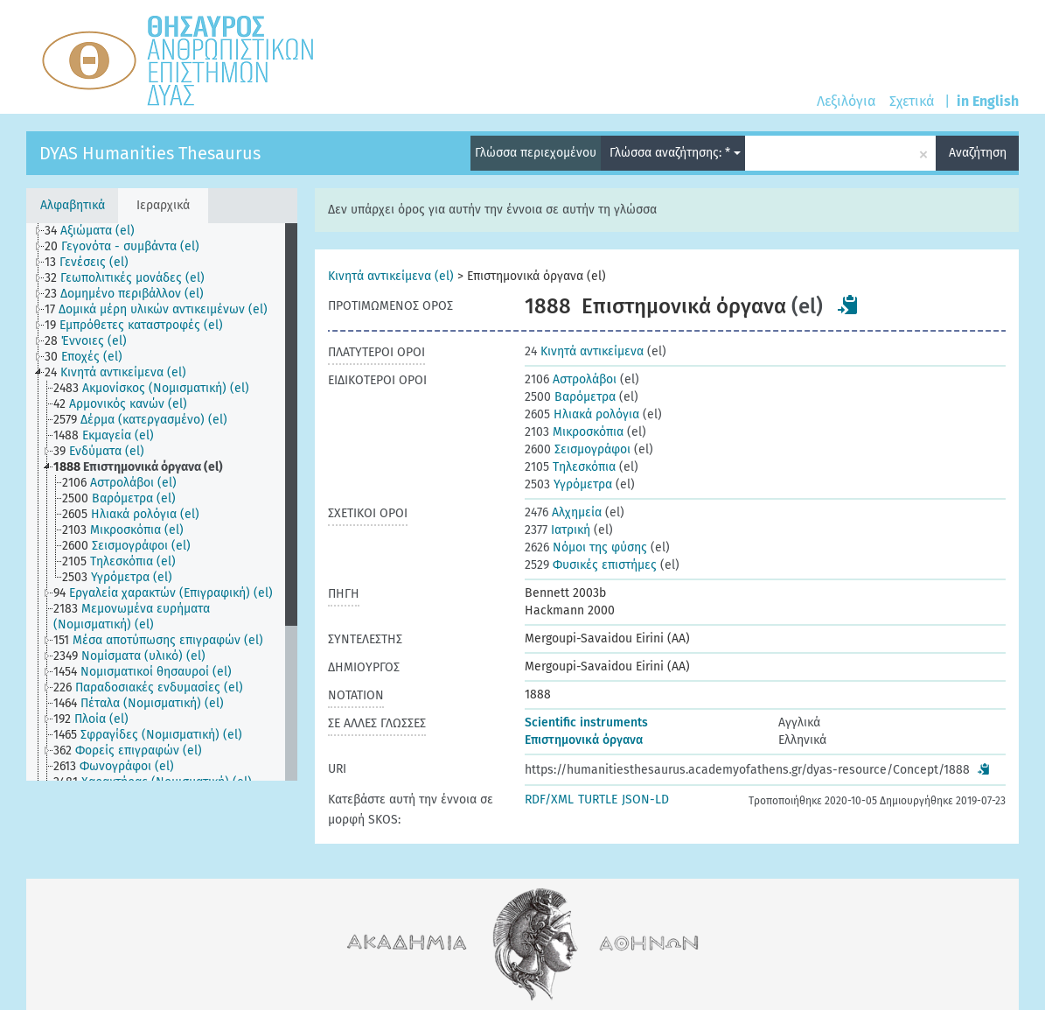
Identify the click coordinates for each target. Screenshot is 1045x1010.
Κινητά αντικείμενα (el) (391, 276)
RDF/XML (549, 799)
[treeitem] (97, 231)
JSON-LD (645, 799)
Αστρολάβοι (571, 379)
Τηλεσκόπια (570, 466)
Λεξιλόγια (846, 101)
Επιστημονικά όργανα (584, 740)
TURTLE (597, 799)
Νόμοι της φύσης (586, 547)
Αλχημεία (563, 512)
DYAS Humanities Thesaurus (150, 153)
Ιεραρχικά (163, 205)
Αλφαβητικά (72, 205)
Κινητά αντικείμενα (584, 351)
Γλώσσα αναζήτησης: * (675, 152)
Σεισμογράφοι (577, 449)
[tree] (161, 502)
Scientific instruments (586, 722)
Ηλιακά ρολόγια (582, 414)
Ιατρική (557, 530)
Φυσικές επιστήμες (591, 565)
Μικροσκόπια (574, 431)
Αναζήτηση (978, 152)
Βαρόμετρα (570, 396)
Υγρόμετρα (568, 484)
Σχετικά (911, 101)
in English (988, 101)
